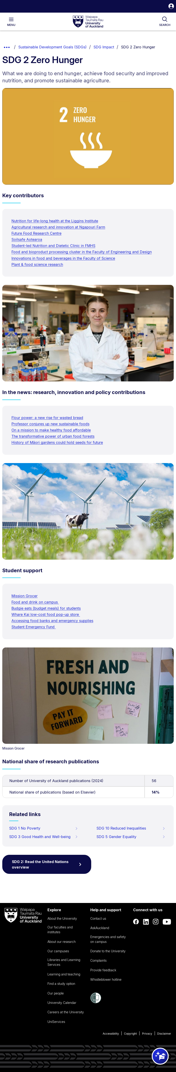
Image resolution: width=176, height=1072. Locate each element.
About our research (61, 942)
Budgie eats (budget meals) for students (46, 608)
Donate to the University (108, 951)
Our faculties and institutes (60, 929)
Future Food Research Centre (36, 233)
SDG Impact (104, 47)
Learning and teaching (63, 974)
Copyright (130, 1033)
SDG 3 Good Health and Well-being (43, 836)
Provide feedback (103, 970)
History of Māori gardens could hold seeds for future (57, 442)
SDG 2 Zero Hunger (138, 47)
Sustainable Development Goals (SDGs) (52, 47)
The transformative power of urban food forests (52, 436)
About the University (62, 918)
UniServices (56, 1022)
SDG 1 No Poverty (43, 828)
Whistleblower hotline (105, 979)
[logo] (88, 22)
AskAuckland (99, 928)
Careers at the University (65, 1012)
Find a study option (61, 984)
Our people (55, 993)
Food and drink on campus (35, 602)
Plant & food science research (37, 264)
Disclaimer (164, 1033)
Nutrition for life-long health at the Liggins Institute (54, 221)
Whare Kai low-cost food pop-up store (45, 614)
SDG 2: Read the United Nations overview (47, 864)
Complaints (98, 960)
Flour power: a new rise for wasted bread (47, 417)
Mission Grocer (24, 596)
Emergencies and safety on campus (108, 939)
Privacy (147, 1033)
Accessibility (111, 1033)
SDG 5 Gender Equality (130, 836)
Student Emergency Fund (33, 627)
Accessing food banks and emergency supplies (52, 620)
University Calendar (61, 1003)
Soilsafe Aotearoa (26, 239)
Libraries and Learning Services (63, 962)
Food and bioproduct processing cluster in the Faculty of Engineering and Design (81, 252)
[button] (171, 6)
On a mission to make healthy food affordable (51, 430)
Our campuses (58, 951)
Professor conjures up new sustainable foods (50, 424)
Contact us (98, 918)
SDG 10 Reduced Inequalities (130, 828)
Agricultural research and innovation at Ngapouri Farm (58, 227)
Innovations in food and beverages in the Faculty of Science (63, 258)
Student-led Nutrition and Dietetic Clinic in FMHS (53, 245)
